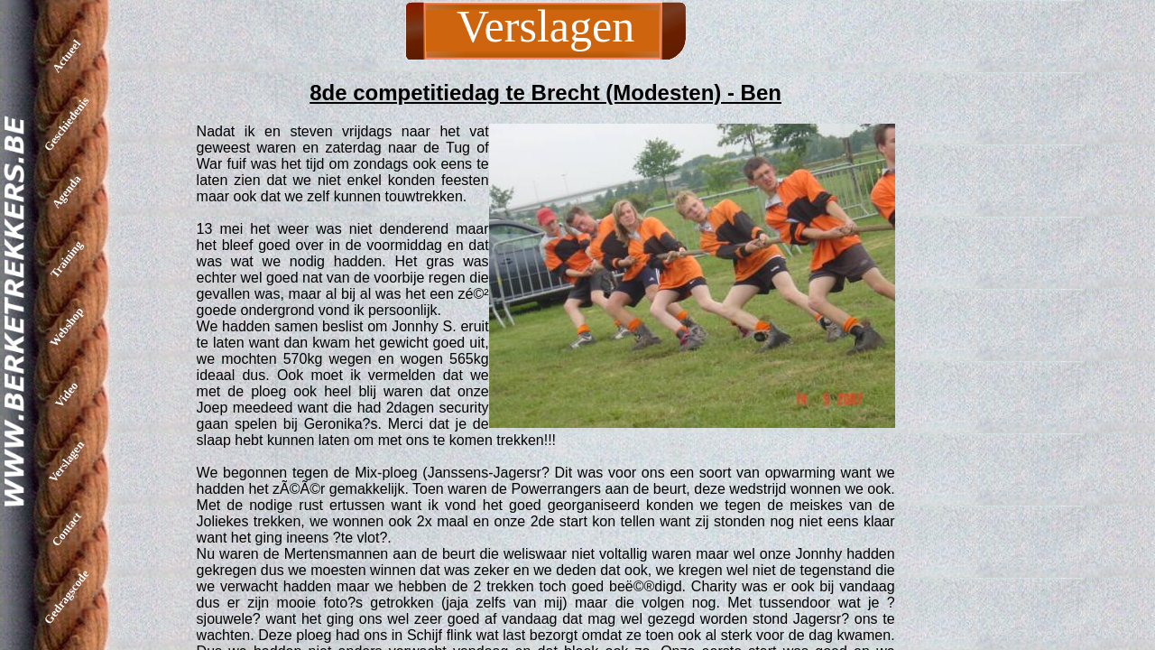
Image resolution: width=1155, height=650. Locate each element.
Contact (66, 529)
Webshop (66, 326)
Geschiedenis (67, 123)
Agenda (67, 191)
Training (66, 258)
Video (66, 393)
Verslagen (66, 461)
